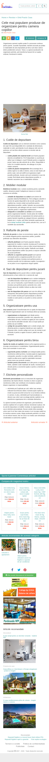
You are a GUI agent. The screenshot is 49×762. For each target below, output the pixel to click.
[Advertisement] (23, 79)
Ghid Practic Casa (24, 18)
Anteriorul (30, 38)
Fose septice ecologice (38, 739)
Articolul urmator (39, 422)
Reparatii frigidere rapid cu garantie (16, 739)
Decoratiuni (7, 633)
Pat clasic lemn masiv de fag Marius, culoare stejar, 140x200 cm (40, 517)
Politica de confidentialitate (34, 744)
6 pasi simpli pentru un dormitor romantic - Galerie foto (20, 636)
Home (4, 18)
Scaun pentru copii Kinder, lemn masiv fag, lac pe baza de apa (24, 517)
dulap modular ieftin (18, 222)
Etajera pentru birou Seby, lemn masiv (9, 515)
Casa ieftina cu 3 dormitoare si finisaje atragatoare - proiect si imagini (20, 670)
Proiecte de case (8, 666)
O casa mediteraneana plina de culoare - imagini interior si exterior (19, 701)
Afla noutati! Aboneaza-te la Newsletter (20, 575)
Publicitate (20, 746)
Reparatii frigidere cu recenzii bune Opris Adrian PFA (25, 737)
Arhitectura (7, 697)
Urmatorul (41, 38)
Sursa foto (24, 134)
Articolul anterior (10, 422)
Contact (31, 746)
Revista (11, 18)
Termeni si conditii (12, 744)
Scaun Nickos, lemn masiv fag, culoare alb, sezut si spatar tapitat (24, 492)
